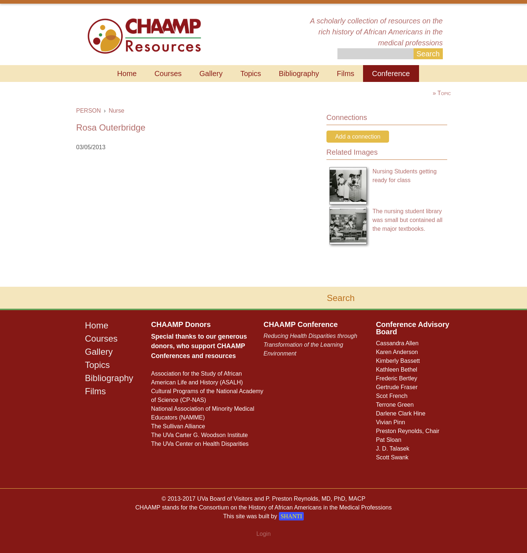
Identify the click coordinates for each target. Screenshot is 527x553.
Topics (250, 73)
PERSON (88, 111)
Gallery (211, 73)
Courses (168, 73)
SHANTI (291, 516)
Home (127, 73)
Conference (391, 73)
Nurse (116, 111)
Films (345, 73)
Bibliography (299, 73)
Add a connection (358, 136)
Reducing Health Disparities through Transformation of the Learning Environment (310, 345)
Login (263, 534)
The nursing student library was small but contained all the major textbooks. (407, 220)
